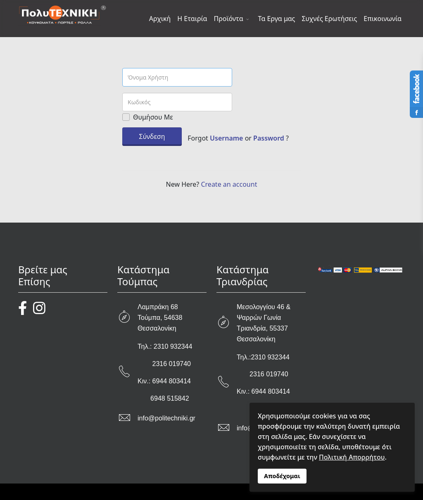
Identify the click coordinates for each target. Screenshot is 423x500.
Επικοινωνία (383, 18)
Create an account (229, 184)
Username (226, 138)
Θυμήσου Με (153, 117)
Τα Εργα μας (276, 18)
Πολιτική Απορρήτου (352, 457)
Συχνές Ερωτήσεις (329, 18)
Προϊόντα (228, 18)
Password (268, 138)
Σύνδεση (152, 136)
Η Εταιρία (192, 18)
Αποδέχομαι (282, 476)
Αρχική (160, 18)
